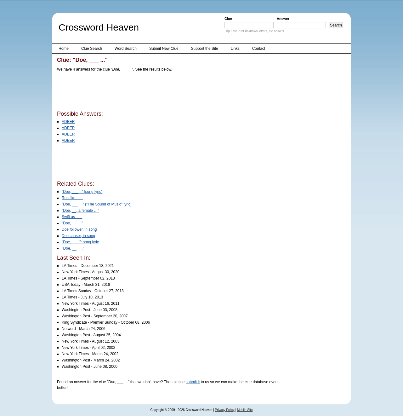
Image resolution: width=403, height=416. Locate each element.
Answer (283, 18)
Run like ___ (72, 198)
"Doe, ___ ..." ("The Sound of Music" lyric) (97, 204)
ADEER (68, 121)
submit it (193, 382)
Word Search (126, 48)
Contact (258, 48)
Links (235, 48)
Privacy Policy (225, 410)
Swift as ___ (72, 217)
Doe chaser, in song (78, 236)
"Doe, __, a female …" (80, 210)
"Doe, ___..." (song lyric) (82, 191)
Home (64, 48)
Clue (228, 18)
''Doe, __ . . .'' (73, 248)
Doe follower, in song (79, 229)
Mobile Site (245, 410)
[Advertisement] (171, 92)
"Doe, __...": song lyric (80, 242)
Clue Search (91, 48)
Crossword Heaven (99, 27)
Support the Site (204, 48)
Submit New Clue (164, 48)
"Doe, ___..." (72, 223)
